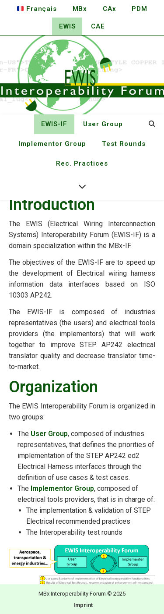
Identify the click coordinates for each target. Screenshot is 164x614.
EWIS (67, 26)
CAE (98, 26)
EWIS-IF (54, 124)
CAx (109, 9)
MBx (80, 9)
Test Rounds (124, 144)
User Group (103, 124)
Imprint (83, 605)
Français (36, 9)
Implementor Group (52, 144)
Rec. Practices (82, 163)
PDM (139, 9)
